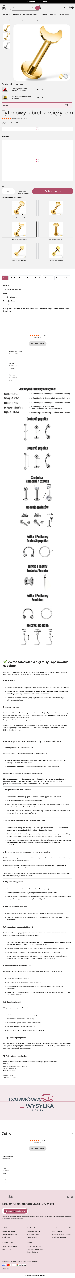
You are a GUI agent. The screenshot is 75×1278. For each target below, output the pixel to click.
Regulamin (24, 1217)
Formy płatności (57, 1231)
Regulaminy (6, 1237)
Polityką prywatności (16, 1219)
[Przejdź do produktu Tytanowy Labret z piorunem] (55, 252)
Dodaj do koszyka (53, 191)
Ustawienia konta (33, 1234)
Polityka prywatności (9, 1246)
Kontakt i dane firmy (34, 1246)
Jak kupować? (7, 1249)
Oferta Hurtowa (32, 1252)
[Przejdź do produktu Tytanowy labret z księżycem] (19, 231)
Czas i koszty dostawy (59, 1237)
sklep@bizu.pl (8, 1075)
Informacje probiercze (35, 1249)
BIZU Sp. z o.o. (5, 20)
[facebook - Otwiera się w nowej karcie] (72, 1197)
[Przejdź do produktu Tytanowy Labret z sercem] (55, 231)
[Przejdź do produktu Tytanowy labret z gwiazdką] (55, 209)
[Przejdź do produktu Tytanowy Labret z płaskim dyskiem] (19, 209)
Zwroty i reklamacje (9, 1231)
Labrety (21, 20)
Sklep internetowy (35, 1275)
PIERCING (13, 20)
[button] (37, 8)
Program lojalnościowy (10, 1234)
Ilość (3, 187)
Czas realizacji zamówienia (61, 1234)
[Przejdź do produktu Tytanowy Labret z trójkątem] (19, 252)
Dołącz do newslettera (15, 1211)
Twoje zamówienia (33, 1231)
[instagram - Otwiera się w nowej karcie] (68, 1197)
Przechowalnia (32, 1237)
